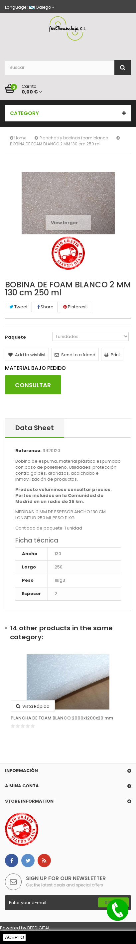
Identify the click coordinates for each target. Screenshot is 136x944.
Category (24, 113)
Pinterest (75, 307)
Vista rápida (33, 706)
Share (45, 307)
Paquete (16, 337)
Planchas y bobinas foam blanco (74, 138)
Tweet (18, 307)
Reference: (28, 451)
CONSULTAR (33, 385)
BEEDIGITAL (38, 928)
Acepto (14, 937)
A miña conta (22, 786)
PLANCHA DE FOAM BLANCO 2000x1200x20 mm (62, 718)
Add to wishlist (27, 355)
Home (18, 138)
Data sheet (34, 427)
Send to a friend (75, 355)
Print (112, 355)
